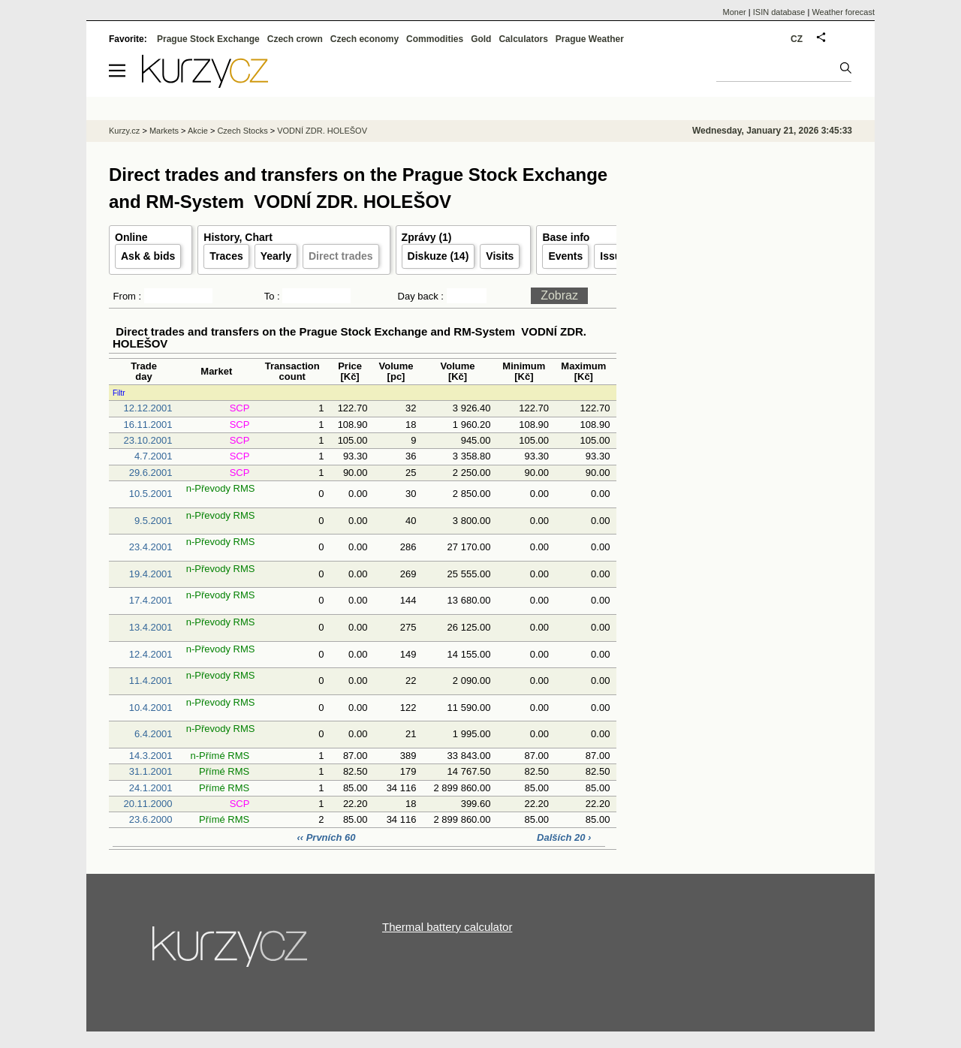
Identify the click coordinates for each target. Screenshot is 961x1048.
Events (565, 256)
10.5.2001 (151, 493)
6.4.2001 (153, 733)
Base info (565, 237)
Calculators (523, 39)
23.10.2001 (147, 440)
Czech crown (295, 39)
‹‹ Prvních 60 (327, 837)
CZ (797, 39)
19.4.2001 (151, 574)
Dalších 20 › (564, 837)
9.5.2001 (153, 520)
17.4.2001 (151, 600)
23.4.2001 (151, 547)
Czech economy (364, 39)
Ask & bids (148, 256)
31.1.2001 (151, 771)
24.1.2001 (151, 788)
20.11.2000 (147, 803)
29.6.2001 (151, 472)
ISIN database (779, 12)
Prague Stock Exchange (208, 39)
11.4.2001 (151, 680)
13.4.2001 (151, 627)
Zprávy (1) (427, 237)
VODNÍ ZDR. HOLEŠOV (322, 130)
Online (131, 237)
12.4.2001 (151, 654)
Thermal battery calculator (447, 926)
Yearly (276, 256)
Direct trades (341, 256)
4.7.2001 (153, 456)
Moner (734, 12)
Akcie (198, 130)
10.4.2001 (151, 707)
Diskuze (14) (438, 256)
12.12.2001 (147, 408)
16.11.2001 (147, 424)
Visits (500, 256)
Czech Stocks (242, 130)
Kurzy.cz (124, 130)
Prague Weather (590, 39)
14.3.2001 (151, 755)
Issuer (615, 256)
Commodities (434, 39)
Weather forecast (843, 12)
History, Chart (238, 237)
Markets (164, 130)
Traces (226, 256)
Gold (481, 39)
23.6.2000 (151, 819)
